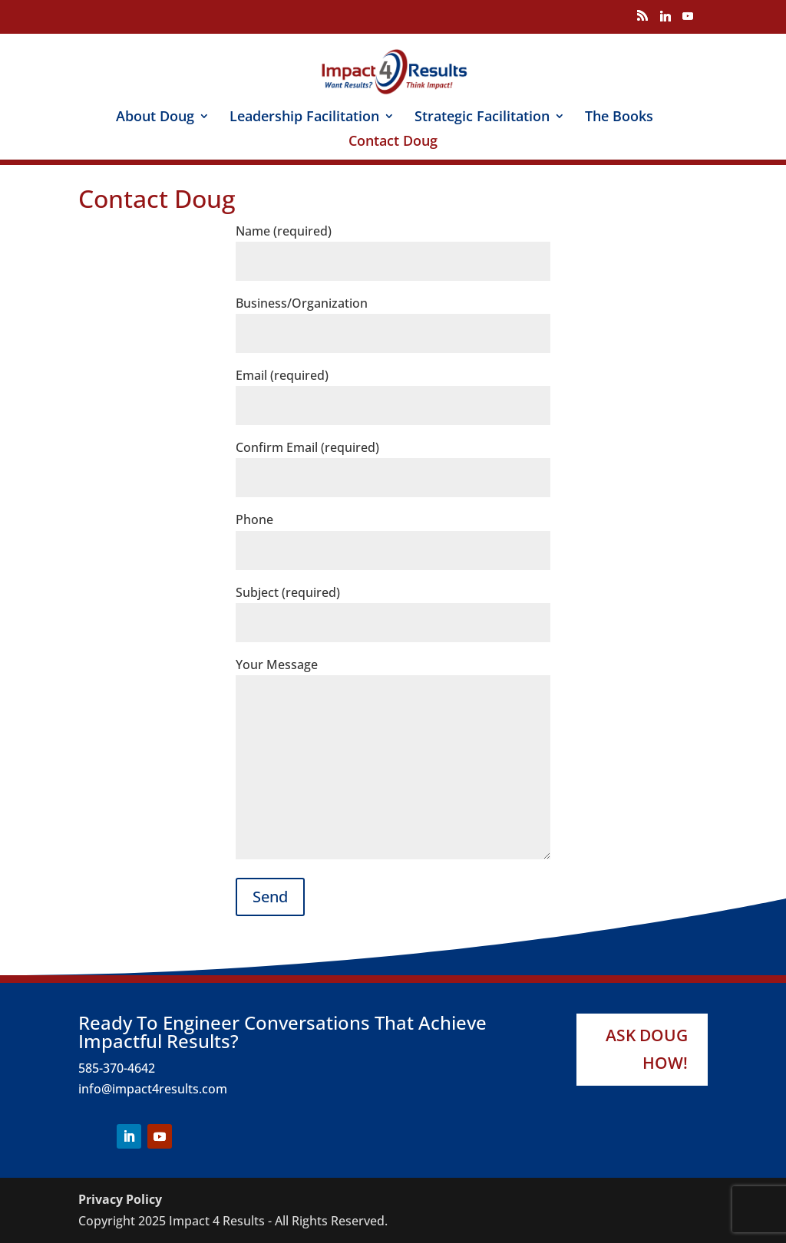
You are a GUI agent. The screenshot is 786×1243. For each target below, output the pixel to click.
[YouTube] (688, 20)
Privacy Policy (120, 1199)
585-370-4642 (116, 1068)
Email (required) (393, 390)
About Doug (155, 117)
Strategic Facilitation (482, 117)
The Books (619, 117)
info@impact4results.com (152, 1088)
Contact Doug (393, 142)
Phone (393, 534)
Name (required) (393, 246)
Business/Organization (393, 318)
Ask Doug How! (647, 1048)
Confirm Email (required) (393, 462)
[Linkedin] (665, 20)
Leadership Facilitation (304, 117)
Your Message (393, 759)
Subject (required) (393, 607)
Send (270, 896)
